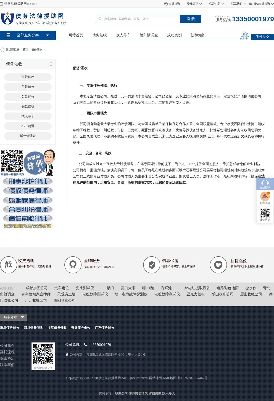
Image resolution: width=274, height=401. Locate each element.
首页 (25, 49)
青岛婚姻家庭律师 (36, 294)
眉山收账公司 (251, 294)
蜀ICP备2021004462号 (192, 378)
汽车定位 (61, 288)
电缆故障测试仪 (95, 294)
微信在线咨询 (261, 3)
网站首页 (75, 35)
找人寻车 (123, 35)
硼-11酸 (148, 288)
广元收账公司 (36, 300)
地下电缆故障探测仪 (131, 294)
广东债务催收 (104, 327)
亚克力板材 (196, 294)
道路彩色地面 (228, 288)
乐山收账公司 (223, 294)
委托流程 (192, 3)
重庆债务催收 (9, 327)
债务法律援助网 (15, 3)
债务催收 (99, 35)
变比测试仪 (85, 288)
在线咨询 (174, 3)
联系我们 (236, 3)
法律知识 (198, 35)
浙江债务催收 (57, 327)
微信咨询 (265, 197)
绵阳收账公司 (65, 300)
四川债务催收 (33, 327)
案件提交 (262, 36)
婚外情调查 (149, 35)
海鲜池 (166, 288)
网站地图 (155, 378)
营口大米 (128, 288)
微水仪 (250, 288)
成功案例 (174, 35)
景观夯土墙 (66, 294)
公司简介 (7, 346)
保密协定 (214, 3)
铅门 (110, 288)
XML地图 (169, 378)
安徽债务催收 (80, 327)
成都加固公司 (37, 288)
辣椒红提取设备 (197, 288)
